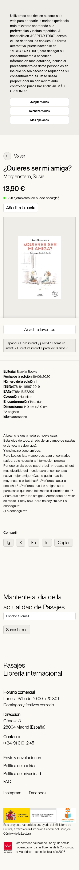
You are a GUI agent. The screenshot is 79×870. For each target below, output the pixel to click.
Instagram (12, 792)
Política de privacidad (22, 773)
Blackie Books (27, 372)
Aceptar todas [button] (39, 102)
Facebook (37, 792)
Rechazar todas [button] (39, 111)
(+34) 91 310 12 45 (18, 743)
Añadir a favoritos (39, 329)
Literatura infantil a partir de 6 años (41, 348)
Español (11, 343)
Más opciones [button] (39, 120)
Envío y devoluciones (22, 757)
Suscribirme (17, 629)
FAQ (7, 781)
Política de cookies (19, 765)
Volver (14, 156)
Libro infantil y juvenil (34, 343)
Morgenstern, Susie (23, 176)
